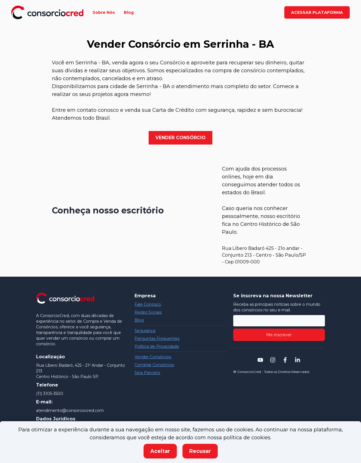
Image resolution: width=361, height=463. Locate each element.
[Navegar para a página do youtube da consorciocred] (260, 360)
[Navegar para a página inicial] (47, 12)
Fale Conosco (148, 304)
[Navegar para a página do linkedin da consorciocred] (297, 360)
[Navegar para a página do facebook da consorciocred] (285, 360)
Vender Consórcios (153, 356)
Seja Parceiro (147, 372)
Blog (139, 320)
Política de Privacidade (157, 346)
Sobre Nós (104, 12)
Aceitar (160, 451)
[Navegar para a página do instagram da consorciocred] (273, 360)
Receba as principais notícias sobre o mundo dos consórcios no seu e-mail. (276, 307)
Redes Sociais (148, 312)
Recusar (200, 451)
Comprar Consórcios (154, 364)
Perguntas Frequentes (157, 338)
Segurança (145, 330)
